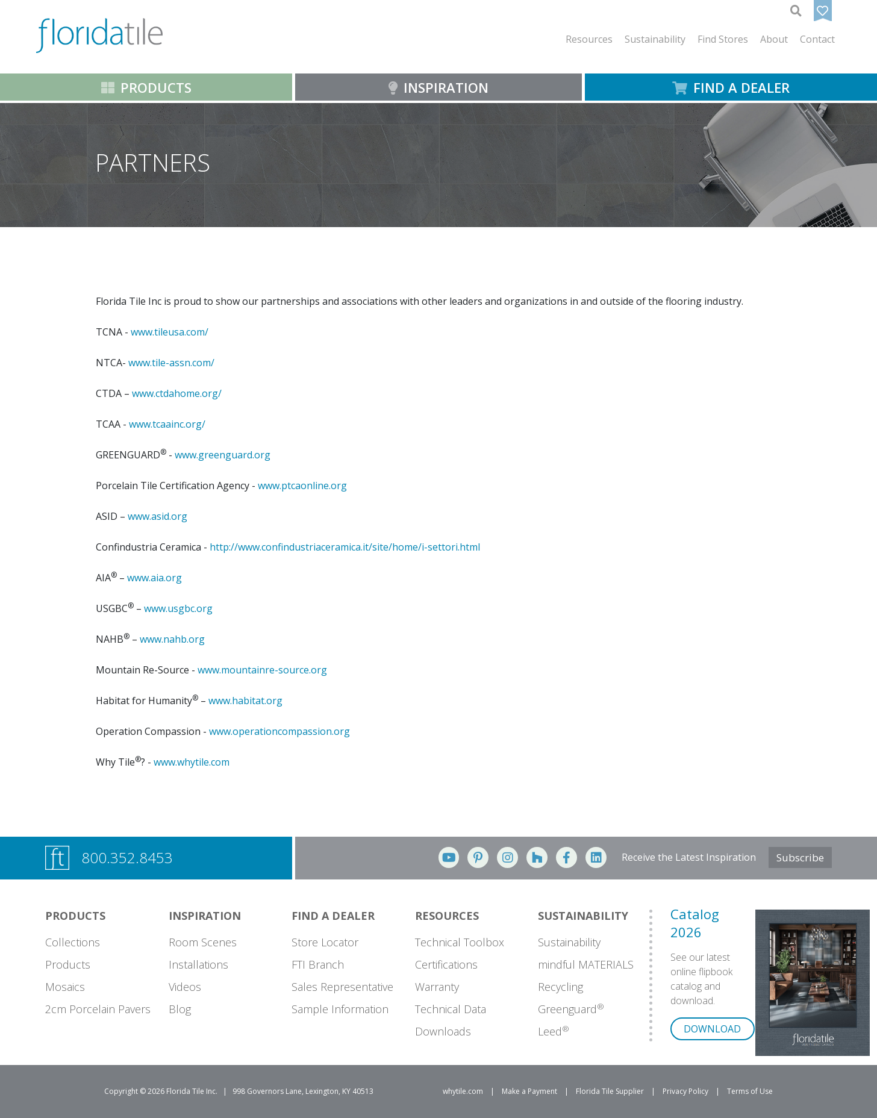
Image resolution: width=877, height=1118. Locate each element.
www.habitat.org (245, 700)
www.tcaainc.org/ (167, 424)
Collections (72, 942)
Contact (817, 39)
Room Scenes (203, 942)
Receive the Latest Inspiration (689, 857)
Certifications (446, 964)
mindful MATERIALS (586, 964)
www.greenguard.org (222, 454)
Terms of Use (750, 1091)
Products (67, 964)
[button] (589, 39)
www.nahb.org (172, 639)
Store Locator (325, 942)
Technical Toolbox (459, 942)
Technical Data (450, 1009)
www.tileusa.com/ (169, 332)
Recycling (560, 986)
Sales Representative (342, 986)
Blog (180, 1009)
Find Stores (723, 39)
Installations (198, 964)
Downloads (443, 1031)
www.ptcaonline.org (302, 485)
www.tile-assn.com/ (171, 362)
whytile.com (463, 1091)
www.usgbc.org (178, 608)
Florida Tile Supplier (610, 1091)
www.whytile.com (191, 762)
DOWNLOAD (712, 1028)
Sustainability (569, 942)
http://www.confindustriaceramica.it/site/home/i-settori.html (345, 547)
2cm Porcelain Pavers (98, 1009)
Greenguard (571, 1009)
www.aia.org (154, 577)
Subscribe (800, 857)
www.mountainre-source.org (262, 669)
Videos (185, 986)
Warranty (437, 986)
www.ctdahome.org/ (177, 393)
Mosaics (65, 986)
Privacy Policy (685, 1091)
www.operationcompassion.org (279, 731)
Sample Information (340, 1009)
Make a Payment (529, 1091)
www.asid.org (157, 516)
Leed (553, 1031)
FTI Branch (318, 964)
